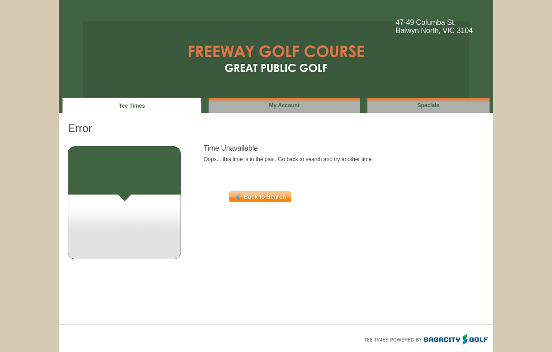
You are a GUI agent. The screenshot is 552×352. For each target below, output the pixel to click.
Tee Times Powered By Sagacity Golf (425, 338)
